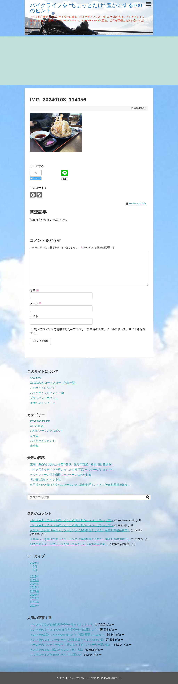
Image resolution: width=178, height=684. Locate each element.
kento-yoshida (137, 203)
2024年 (34, 580)
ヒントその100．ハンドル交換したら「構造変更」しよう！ (67, 634)
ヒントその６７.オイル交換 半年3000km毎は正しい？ (63, 629)
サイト (34, 316)
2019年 (34, 598)
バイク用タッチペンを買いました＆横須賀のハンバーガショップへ (72, 469)
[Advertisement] (89, 60)
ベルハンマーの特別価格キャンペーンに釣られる (60, 474)
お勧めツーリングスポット (46, 430)
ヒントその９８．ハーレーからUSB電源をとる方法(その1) (66, 639)
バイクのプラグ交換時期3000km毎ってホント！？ (61, 624)
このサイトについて (42, 387)
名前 (34, 290)
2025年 (34, 576)
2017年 (34, 605)
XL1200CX (36, 426)
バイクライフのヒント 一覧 (47, 392)
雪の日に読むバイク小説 (45, 479)
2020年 (34, 594)
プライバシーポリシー (44, 397)
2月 (35, 566)
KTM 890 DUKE (40, 421)
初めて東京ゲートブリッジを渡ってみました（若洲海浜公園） (69, 544)
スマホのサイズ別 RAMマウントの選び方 (56, 654)
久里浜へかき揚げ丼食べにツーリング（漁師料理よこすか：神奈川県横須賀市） (80, 484)
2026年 (34, 562)
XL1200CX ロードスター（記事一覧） (54, 382)
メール (36, 303)
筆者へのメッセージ (42, 402)
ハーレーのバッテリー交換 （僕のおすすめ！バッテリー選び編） (70, 644)
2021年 (34, 591)
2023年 (34, 583)
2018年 (34, 602)
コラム (34, 435)
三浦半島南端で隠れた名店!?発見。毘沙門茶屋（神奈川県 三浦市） (72, 464)
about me (36, 378)
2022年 (34, 587)
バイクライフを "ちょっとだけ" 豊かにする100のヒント (86, 7)
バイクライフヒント (42, 440)
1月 (35, 570)
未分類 (34, 445)
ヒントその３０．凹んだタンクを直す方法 (56, 649)
